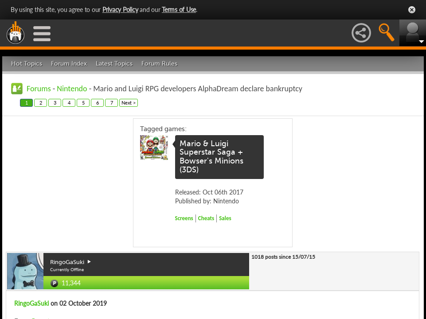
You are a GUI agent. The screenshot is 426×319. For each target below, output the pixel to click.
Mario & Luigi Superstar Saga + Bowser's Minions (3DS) (211, 157)
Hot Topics (26, 63)
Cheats (206, 218)
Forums (39, 88)
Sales (225, 218)
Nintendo (72, 88)
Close (411, 9)
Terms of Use (179, 9)
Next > (128, 102)
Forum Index (69, 63)
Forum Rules (159, 63)
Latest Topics (114, 63)
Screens (184, 218)
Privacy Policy (120, 9)
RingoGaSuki (31, 303)
